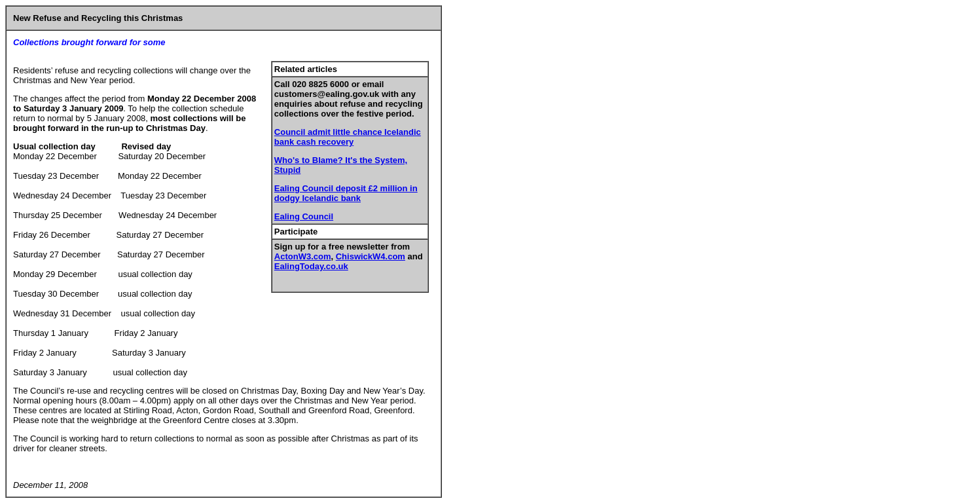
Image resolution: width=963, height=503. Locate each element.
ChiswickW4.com (370, 256)
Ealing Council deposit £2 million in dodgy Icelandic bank (346, 193)
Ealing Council (303, 216)
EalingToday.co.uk (311, 266)
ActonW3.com (302, 256)
